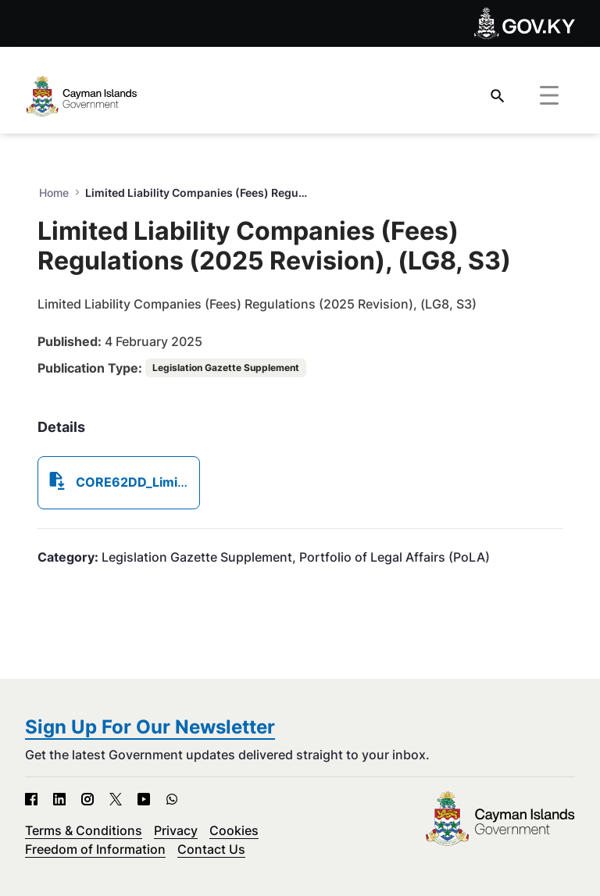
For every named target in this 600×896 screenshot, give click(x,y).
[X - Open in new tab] (115, 799)
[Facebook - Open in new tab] (31, 799)
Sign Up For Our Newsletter (150, 727)
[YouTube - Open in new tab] (144, 799)
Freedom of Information (95, 849)
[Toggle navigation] (549, 96)
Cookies (234, 830)
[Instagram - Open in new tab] (87, 799)
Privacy (176, 830)
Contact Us (211, 849)
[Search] (498, 95)
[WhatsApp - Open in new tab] (172, 799)
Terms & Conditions (83, 830)
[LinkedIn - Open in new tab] (59, 799)
